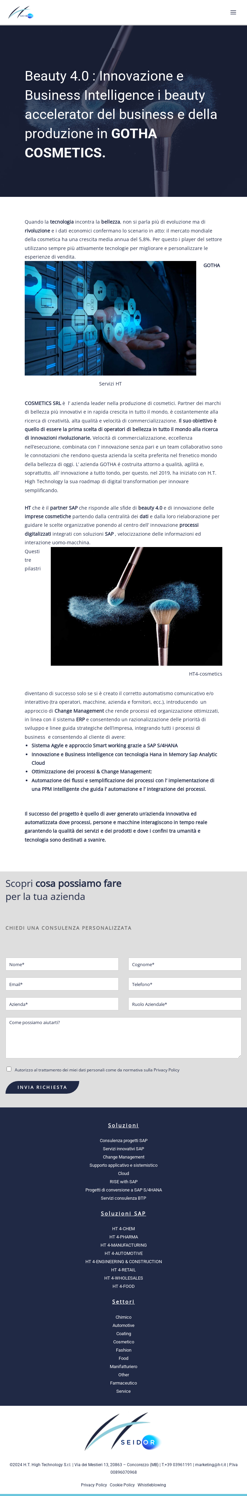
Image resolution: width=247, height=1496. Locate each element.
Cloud (123, 1173)
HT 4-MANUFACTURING (124, 1245)
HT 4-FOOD (124, 1286)
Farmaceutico (123, 1383)
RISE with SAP (124, 1181)
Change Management (123, 1157)
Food (123, 1358)
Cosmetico (123, 1341)
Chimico (123, 1317)
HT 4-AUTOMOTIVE (124, 1253)
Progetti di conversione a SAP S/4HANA (123, 1189)
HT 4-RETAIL (123, 1269)
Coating (123, 1333)
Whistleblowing (152, 1485)
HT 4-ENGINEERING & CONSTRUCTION (123, 1261)
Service (123, 1391)
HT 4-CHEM (123, 1228)
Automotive (123, 1325)
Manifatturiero (123, 1366)
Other (123, 1374)
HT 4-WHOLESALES (123, 1278)
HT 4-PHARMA (123, 1236)
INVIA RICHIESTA (42, 1087)
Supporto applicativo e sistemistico (123, 1165)
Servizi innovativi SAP (123, 1148)
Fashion (123, 1350)
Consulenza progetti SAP (124, 1140)
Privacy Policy (94, 1485)
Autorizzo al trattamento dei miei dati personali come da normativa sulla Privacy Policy (97, 1070)
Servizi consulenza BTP (123, 1198)
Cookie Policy (122, 1485)
